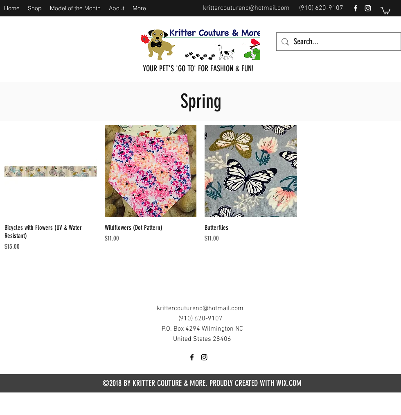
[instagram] (368, 8)
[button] (385, 10)
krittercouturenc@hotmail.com (246, 8)
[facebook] (355, 8)
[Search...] (338, 41)
